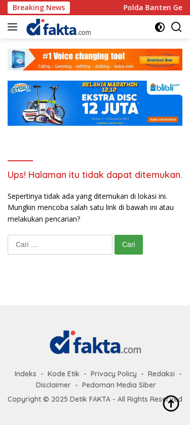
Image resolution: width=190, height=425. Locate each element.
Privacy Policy (114, 373)
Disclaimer (53, 384)
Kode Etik (64, 373)
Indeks (25, 373)
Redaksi (161, 373)
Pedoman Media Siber (119, 384)
